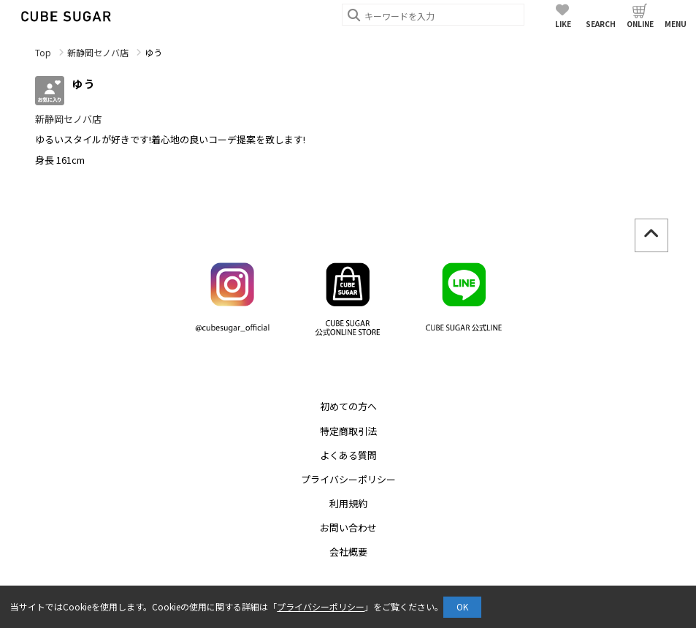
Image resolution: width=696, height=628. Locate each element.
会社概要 (348, 552)
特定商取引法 (348, 431)
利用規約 (348, 503)
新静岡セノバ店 (98, 52)
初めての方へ (348, 406)
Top (43, 52)
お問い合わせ (348, 527)
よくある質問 (348, 455)
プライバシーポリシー (348, 479)
